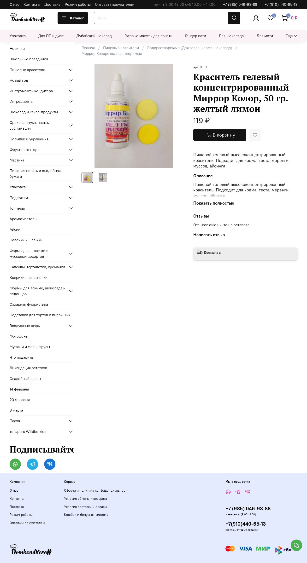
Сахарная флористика (29, 304)
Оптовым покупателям (115, 4)
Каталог (73, 18)
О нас (14, 4)
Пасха (15, 420)
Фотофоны (19, 336)
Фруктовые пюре (25, 149)
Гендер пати (195, 35)
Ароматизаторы (23, 218)
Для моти (265, 35)
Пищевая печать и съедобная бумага (35, 173)
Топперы (17, 208)
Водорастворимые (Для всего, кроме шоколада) (189, 47)
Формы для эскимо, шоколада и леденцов (37, 291)
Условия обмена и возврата (85, 498)
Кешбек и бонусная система (86, 514)
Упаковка (18, 35)
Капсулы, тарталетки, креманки (37, 266)
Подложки (19, 197)
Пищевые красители (121, 47)
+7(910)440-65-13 (245, 524)
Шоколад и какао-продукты (34, 111)
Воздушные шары (25, 325)
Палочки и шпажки (26, 239)
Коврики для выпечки (28, 277)
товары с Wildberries (28, 431)
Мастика (17, 160)
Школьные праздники (29, 59)
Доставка (52, 4)
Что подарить (21, 357)
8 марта (16, 410)
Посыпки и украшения (29, 139)
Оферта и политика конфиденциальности (96, 490)
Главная (88, 47)
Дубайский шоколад (94, 35)
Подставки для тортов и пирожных (40, 314)
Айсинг (16, 229)
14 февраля (19, 389)
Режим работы (78, 4)
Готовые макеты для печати (148, 35)
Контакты (32, 4)
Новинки (17, 48)
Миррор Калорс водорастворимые (112, 53)
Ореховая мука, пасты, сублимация (29, 125)
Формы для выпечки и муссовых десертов (29, 253)
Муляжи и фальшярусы (30, 346)
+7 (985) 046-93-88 (240, 4)
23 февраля (20, 399)
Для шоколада (231, 35)
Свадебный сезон (25, 378)
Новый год (19, 80)
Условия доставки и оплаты (85, 507)
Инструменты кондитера (31, 90)
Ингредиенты (21, 101)
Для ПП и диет (51, 35)
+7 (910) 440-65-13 (281, 4)
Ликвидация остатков (28, 367)
